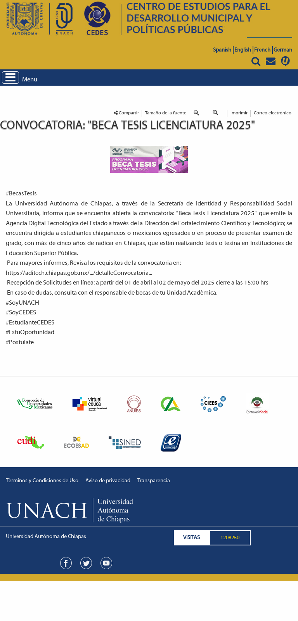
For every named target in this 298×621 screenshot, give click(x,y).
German (283, 50)
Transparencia (153, 481)
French (262, 50)
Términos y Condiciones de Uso (42, 481)
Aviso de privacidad (107, 481)
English (242, 50)
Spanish (222, 50)
